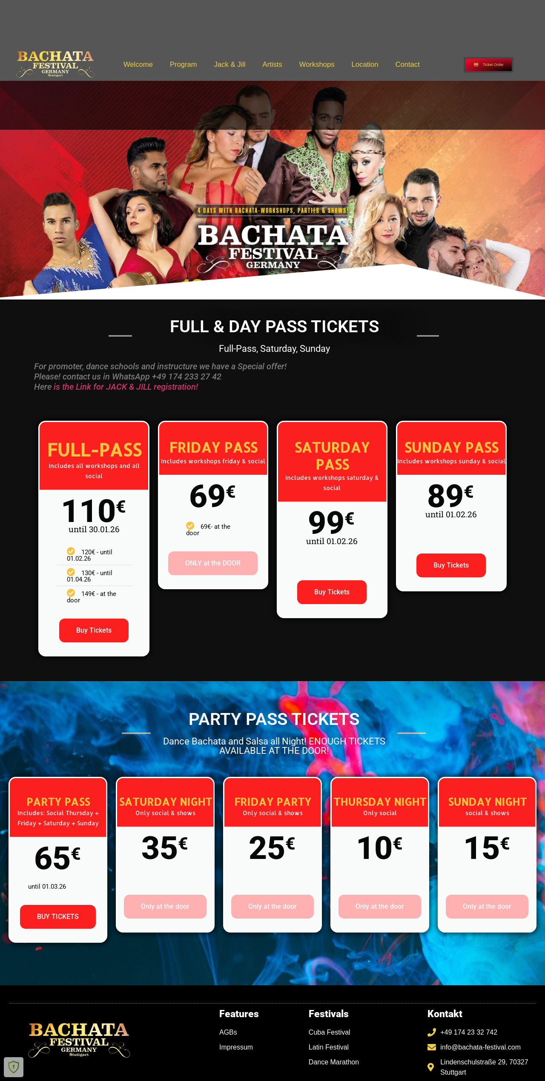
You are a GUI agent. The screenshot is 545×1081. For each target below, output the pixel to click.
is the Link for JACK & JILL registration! (126, 387)
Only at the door (165, 906)
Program (183, 64)
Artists (272, 64)
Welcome (138, 64)
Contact (407, 64)
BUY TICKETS (58, 917)
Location (365, 64)
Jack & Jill (230, 64)
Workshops (317, 64)
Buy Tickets (94, 630)
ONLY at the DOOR (213, 563)
